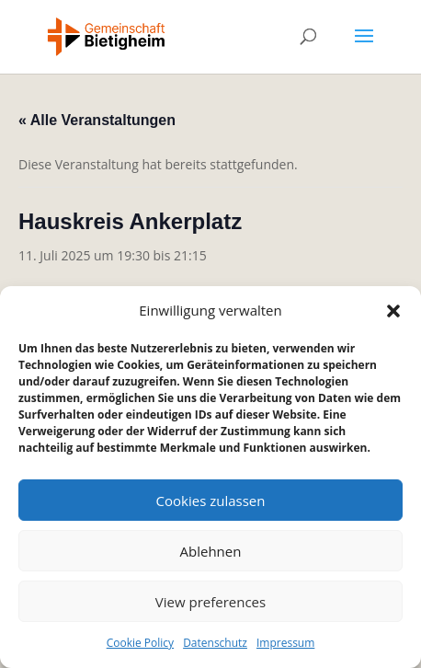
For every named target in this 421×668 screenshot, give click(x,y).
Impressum (285, 643)
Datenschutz (215, 643)
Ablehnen (211, 551)
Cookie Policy (140, 643)
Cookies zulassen (211, 500)
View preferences (210, 602)
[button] (393, 311)
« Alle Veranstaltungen (97, 120)
